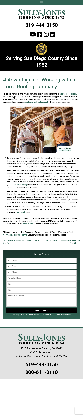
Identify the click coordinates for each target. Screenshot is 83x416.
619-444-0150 (41, 25)
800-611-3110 (41, 372)
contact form (28, 224)
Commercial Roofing (11, 235)
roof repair (21, 212)
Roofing (24, 235)
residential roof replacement (36, 102)
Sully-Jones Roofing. (68, 94)
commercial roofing (19, 185)
